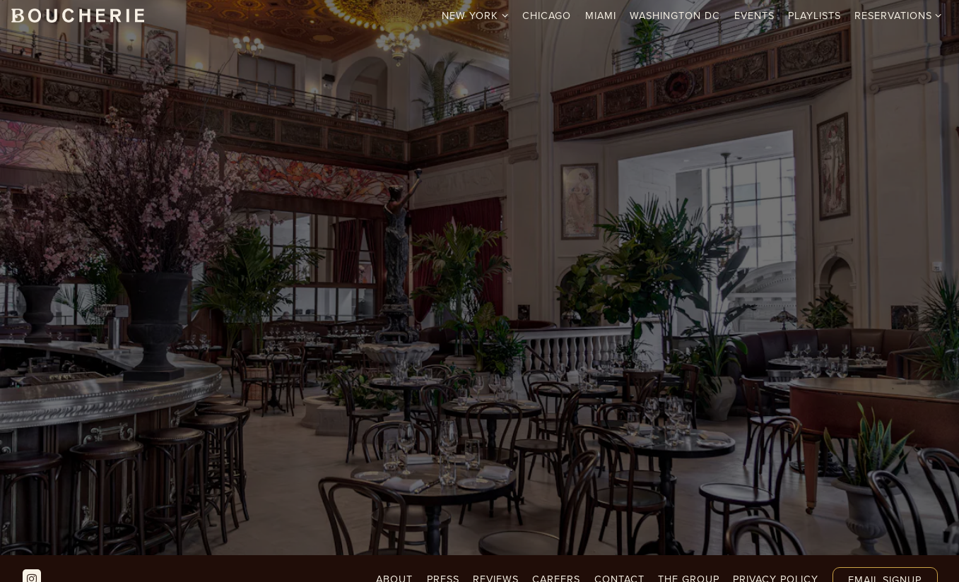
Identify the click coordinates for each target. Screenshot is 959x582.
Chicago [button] (546, 15)
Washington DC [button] (675, 15)
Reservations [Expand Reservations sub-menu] (898, 15)
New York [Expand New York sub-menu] (475, 15)
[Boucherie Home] (77, 15)
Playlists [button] (814, 15)
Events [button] (754, 15)
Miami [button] (600, 15)
